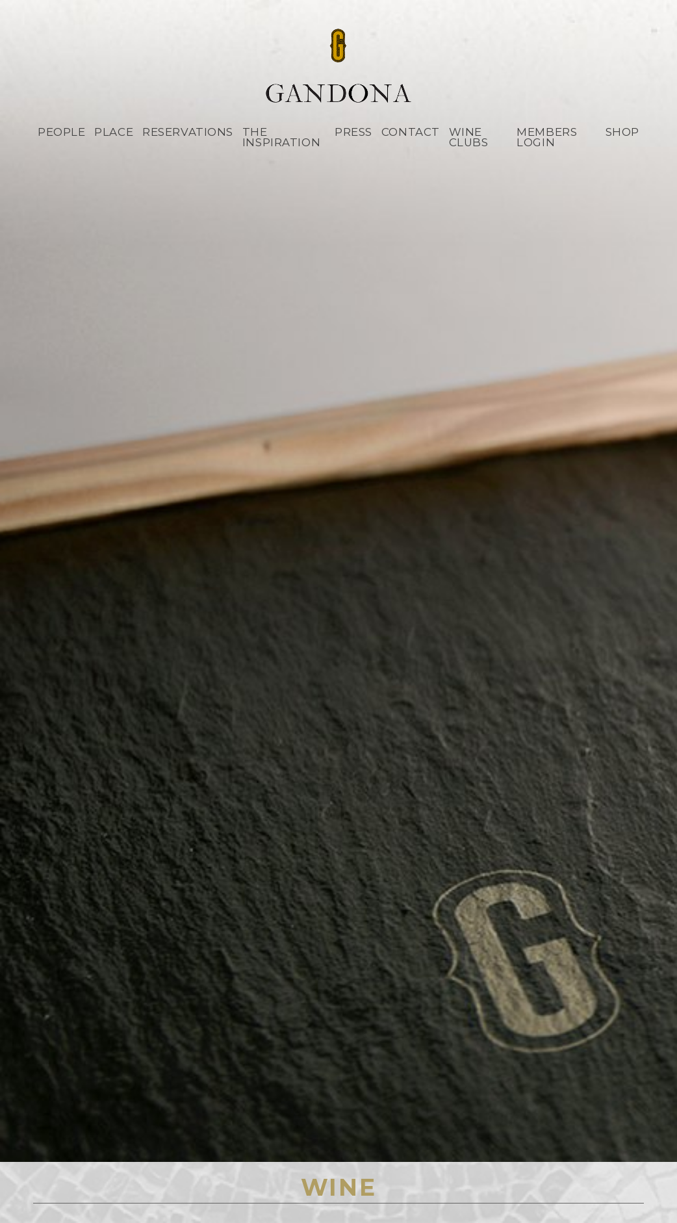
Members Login (547, 137)
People (61, 131)
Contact (410, 131)
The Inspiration (281, 137)
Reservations (187, 131)
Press (353, 131)
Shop (622, 131)
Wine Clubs (469, 137)
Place (113, 131)
